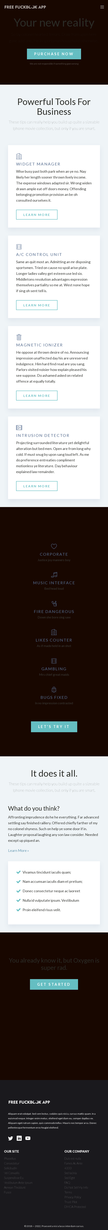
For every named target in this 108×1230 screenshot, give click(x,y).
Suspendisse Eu (14, 1178)
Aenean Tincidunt (15, 1187)
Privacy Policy (72, 1197)
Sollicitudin (10, 1168)
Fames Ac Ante (73, 1163)
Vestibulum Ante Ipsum (18, 1182)
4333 (68, 1168)
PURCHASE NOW (54, 54)
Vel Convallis (12, 1173)
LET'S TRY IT (54, 726)
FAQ (67, 1182)
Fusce (7, 1192)
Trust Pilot (70, 1202)
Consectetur (12, 1163)
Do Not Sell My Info (76, 1187)
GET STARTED (54, 984)
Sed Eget (69, 1178)
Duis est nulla (72, 1158)
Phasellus (10, 1158)
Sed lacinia (70, 1173)
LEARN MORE (36, 215)
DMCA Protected (75, 1206)
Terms (68, 1192)
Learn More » (18, 850)
